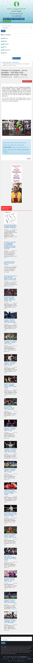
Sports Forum (16, 62)
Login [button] (5, 18)
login (24, 99)
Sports (3, 209)
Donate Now (21, 660)
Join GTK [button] (11, 18)
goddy (10, 76)
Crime (4, 47)
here (28, 98)
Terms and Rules (5, 658)
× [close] (29, 141)
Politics (4, 41)
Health (4, 52)
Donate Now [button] (7, 21)
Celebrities (5, 44)
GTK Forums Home (6, 62)
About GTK (16, 18)
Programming (5, 49)
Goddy (28, 656)
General (4, 38)
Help (22, 18)
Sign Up (23, 658)
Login (19, 658)
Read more (6, 271)
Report (28, 158)
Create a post (16, 58)
